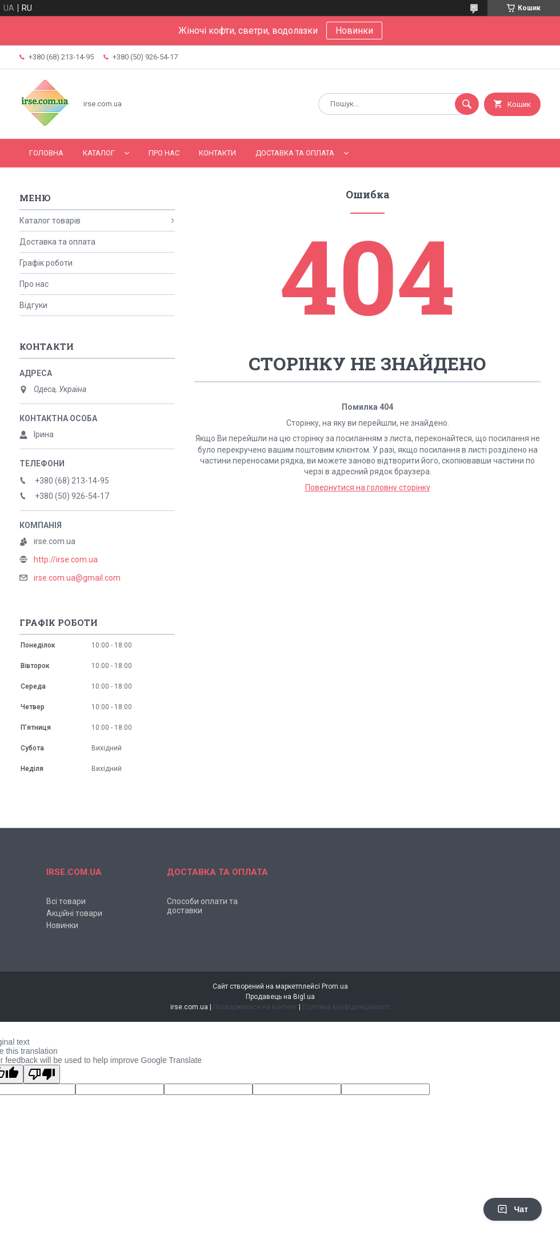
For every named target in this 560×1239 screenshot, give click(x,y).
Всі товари (66, 901)
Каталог (99, 153)
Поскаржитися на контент (255, 1007)
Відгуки (33, 305)
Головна (46, 153)
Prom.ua (335, 986)
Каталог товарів (50, 220)
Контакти (217, 153)
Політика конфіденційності (346, 1007)
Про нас (164, 153)
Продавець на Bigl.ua (280, 997)
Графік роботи (46, 262)
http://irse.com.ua (66, 559)
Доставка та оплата (294, 153)
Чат (512, 1209)
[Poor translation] (41, 1074)
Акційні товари (74, 913)
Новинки (354, 30)
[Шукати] (467, 104)
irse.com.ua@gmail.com (77, 577)
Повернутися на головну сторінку (367, 487)
